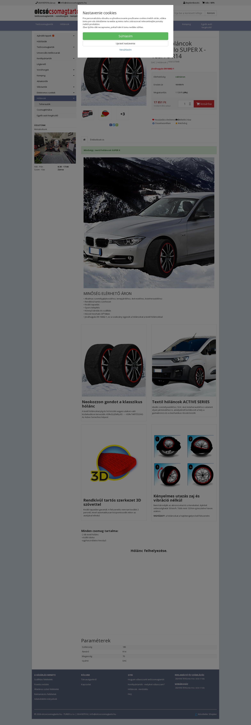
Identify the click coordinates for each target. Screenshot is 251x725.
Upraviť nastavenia (125, 43)
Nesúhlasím (125, 49)
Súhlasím (126, 36)
